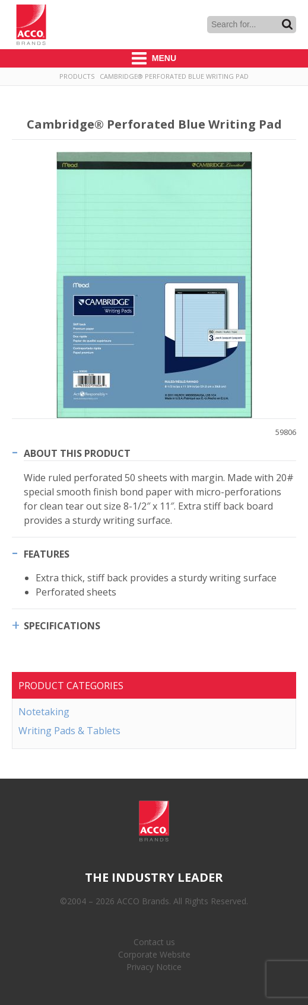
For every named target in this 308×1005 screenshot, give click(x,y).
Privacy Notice (154, 966)
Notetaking (43, 711)
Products (76, 76)
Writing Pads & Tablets (69, 730)
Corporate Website (154, 954)
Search (287, 24)
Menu (154, 58)
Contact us (154, 942)
